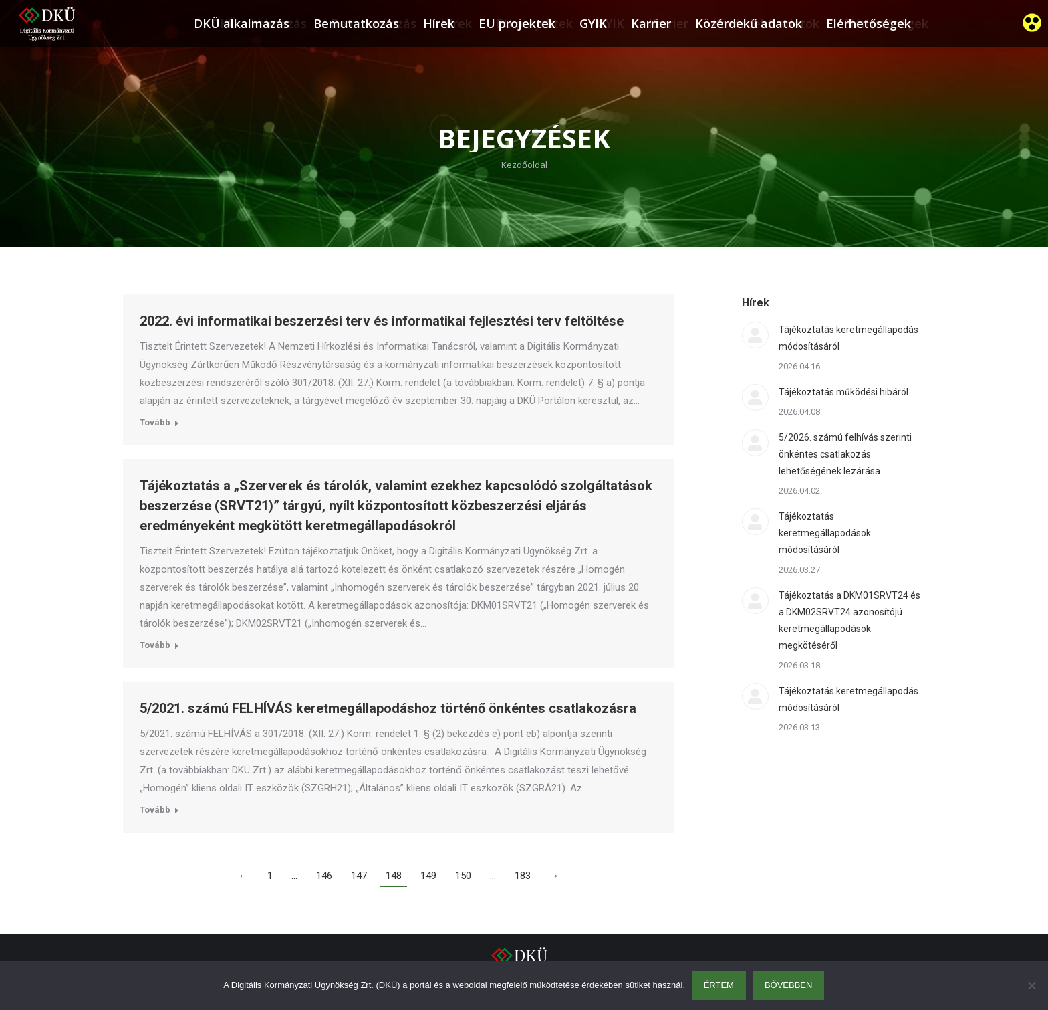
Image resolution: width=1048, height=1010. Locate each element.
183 (523, 876)
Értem (719, 985)
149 (428, 876)
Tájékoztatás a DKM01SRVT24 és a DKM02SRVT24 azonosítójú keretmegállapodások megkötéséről (849, 620)
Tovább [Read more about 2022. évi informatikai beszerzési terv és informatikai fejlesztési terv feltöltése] (155, 422)
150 (463, 876)
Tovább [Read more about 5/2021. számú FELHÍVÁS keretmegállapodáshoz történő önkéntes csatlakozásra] (155, 810)
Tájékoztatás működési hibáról (843, 392)
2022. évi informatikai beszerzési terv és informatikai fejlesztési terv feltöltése (382, 321)
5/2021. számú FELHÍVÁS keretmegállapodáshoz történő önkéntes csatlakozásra (388, 708)
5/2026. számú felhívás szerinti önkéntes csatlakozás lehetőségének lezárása (845, 454)
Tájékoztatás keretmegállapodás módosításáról (848, 338)
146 (324, 876)
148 (394, 876)
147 (359, 876)
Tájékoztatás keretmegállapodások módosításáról (825, 533)
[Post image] (755, 335)
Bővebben (789, 985)
